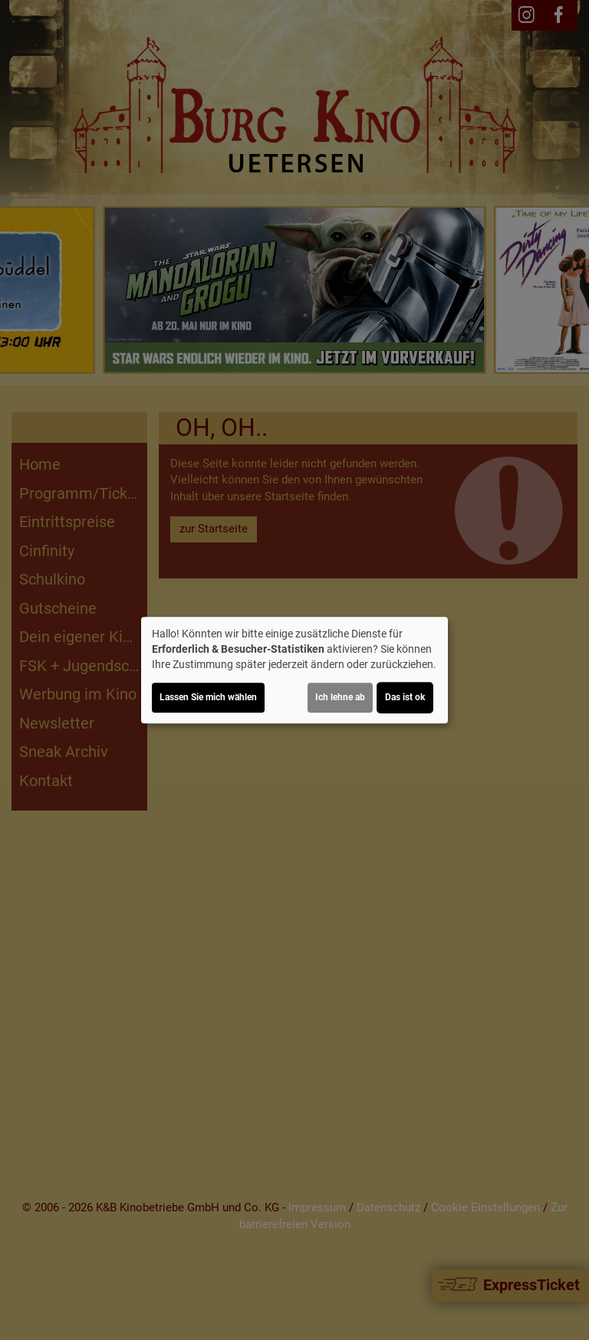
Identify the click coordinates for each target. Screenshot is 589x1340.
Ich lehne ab (340, 697)
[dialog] (294, 670)
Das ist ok (405, 697)
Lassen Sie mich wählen (208, 697)
